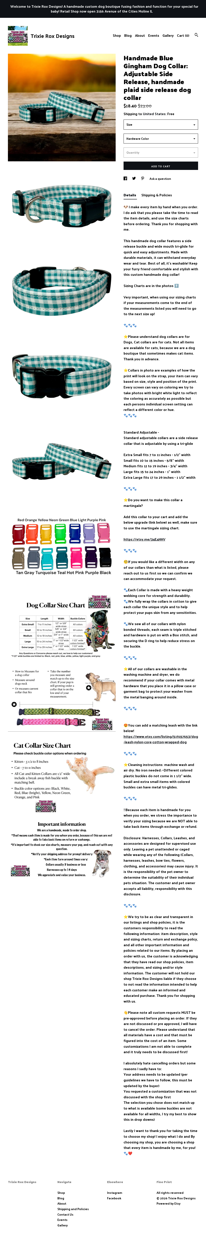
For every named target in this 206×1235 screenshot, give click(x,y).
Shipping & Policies (156, 195)
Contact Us (65, 1214)
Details (130, 195)
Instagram (114, 1192)
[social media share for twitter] (134, 178)
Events (153, 35)
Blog (128, 35)
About (140, 35)
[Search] (196, 35)
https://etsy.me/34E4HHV (144, 539)
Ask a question (160, 178)
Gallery (168, 35)
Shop (117, 35)
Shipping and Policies (73, 1209)
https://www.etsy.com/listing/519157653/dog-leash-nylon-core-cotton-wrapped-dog (161, 739)
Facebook (114, 1198)
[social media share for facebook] (126, 178)
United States (154, 113)
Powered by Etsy (168, 1203)
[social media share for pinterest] (143, 178)
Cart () (183, 35)
